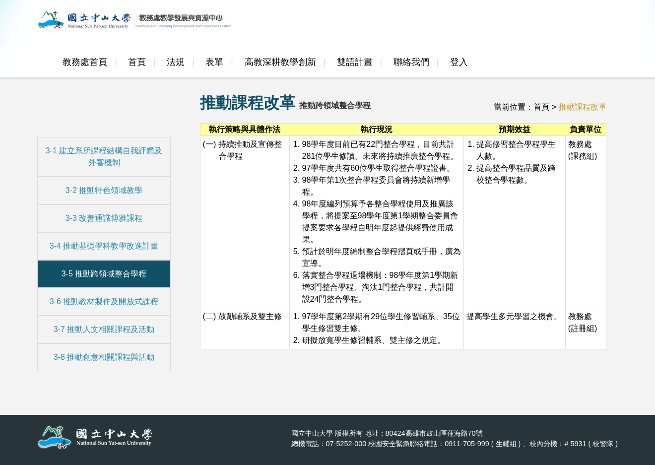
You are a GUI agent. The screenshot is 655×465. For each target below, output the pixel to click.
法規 (176, 62)
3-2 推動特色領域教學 (104, 190)
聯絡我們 (411, 62)
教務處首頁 (85, 62)
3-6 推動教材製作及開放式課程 (104, 301)
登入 (459, 62)
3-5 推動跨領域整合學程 (104, 273)
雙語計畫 (355, 62)
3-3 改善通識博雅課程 (104, 218)
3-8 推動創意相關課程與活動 (104, 357)
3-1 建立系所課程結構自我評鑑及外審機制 (104, 156)
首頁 (137, 62)
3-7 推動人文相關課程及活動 (104, 329)
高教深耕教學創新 (280, 62)
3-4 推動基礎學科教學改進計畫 (104, 246)
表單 (214, 62)
